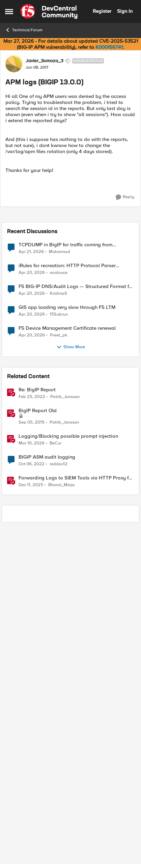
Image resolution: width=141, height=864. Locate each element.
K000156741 (109, 47)
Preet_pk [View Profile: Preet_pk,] (58, 668)
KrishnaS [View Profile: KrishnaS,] (58, 626)
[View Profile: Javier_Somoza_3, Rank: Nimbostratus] (13, 64)
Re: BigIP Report (37, 723)
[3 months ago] (31, 585)
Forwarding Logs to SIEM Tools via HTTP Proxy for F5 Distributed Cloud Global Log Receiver (76, 811)
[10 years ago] (32, 755)
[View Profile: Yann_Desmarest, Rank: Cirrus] (14, 238)
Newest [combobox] (122, 216)
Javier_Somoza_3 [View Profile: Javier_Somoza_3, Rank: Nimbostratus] (44, 61)
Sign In (125, 11)
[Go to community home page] (49, 11)
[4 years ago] (32, 730)
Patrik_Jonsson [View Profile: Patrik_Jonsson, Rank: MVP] (65, 729)
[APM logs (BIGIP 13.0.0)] (35, 241)
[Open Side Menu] (9, 11)
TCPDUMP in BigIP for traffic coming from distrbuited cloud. (65, 578)
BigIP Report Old (38, 744)
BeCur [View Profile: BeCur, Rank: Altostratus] (55, 776)
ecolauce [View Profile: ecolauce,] (58, 605)
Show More (70, 680)
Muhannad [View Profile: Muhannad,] (59, 584)
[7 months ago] (31, 818)
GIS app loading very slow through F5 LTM (67, 641)
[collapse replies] (70, 229)
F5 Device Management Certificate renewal (67, 661)
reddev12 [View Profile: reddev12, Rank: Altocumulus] (58, 797)
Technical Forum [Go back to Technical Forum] (24, 30)
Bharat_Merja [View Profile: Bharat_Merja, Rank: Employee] (61, 818)
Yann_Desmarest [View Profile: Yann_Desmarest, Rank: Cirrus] (42, 234)
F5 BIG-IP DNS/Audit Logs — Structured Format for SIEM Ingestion (76, 620)
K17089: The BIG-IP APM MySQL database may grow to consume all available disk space (66, 269)
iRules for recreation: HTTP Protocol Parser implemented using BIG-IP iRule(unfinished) (67, 599)
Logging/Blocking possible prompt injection (68, 769)
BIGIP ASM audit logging (47, 790)
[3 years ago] (32, 797)
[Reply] (125, 197)
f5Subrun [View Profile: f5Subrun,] (59, 647)
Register (102, 11)
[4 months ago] (32, 776)
